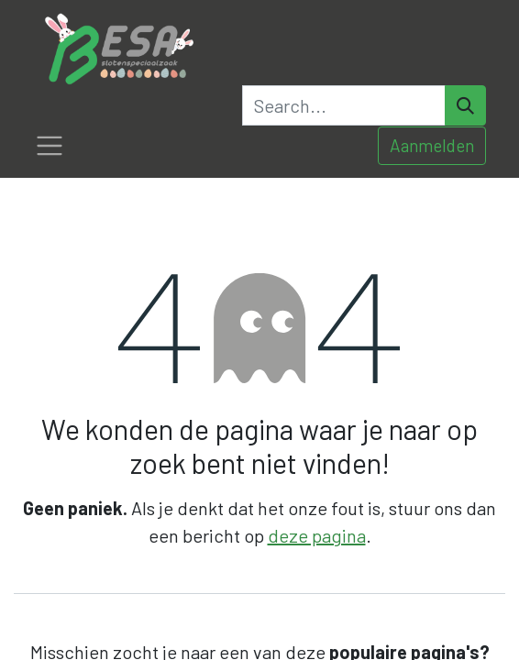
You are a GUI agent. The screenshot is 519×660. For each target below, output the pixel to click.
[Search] (465, 105)
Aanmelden (432, 145)
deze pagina (317, 535)
